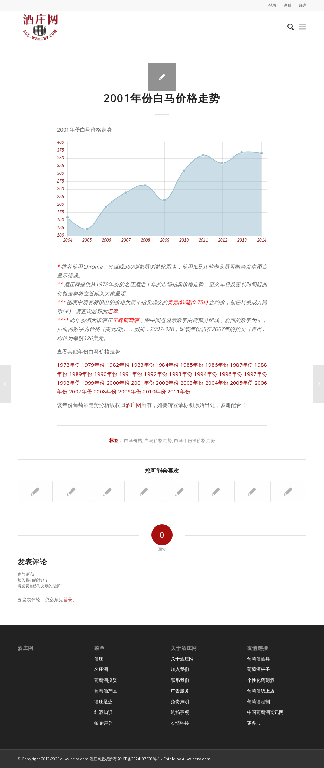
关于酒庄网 (182, 658)
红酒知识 (103, 712)
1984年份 (167, 364)
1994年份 (206, 373)
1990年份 (106, 373)
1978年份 (68, 364)
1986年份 (216, 364)
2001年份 (142, 382)
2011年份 (178, 391)
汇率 (112, 311)
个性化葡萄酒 (260, 680)
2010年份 (154, 391)
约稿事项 (180, 712)
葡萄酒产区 (105, 690)
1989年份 (81, 373)
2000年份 (118, 382)
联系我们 (180, 680)
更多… (253, 723)
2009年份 (129, 391)
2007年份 (80, 391)
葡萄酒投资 (105, 680)
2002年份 (167, 382)
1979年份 (93, 364)
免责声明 (180, 701)
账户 (302, 5)
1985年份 (191, 364)
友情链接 (180, 723)
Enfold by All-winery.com (186, 758)
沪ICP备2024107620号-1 (139, 758)
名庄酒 (101, 669)
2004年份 (216, 382)
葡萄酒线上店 (260, 690)
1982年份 (118, 364)
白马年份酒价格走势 (194, 440)
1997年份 (255, 373)
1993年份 (181, 373)
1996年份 (230, 373)
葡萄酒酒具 (258, 658)
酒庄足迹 (103, 701)
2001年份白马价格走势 (162, 98)
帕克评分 (103, 723)
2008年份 (105, 391)
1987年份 (241, 364)
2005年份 (241, 382)
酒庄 (98, 658)
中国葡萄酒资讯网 (265, 712)
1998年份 (68, 382)
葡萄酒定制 (258, 701)
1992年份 (156, 373)
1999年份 (93, 382)
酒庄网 (133, 404)
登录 (272, 5)
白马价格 (133, 440)
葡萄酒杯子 (258, 669)
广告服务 (180, 690)
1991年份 (131, 373)
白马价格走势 (158, 440)
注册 (287, 5)
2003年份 (191, 382)
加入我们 (180, 669)
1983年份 (142, 364)
